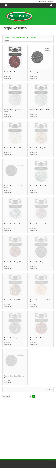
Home (7, 466)
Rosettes (33, 37)
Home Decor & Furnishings (20, 37)
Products (6, 37)
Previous (6, 396)
